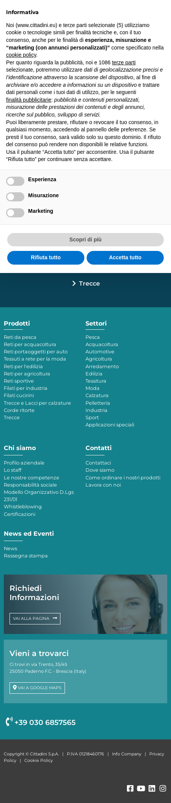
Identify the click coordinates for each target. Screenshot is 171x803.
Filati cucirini (19, 395)
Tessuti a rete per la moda (35, 359)
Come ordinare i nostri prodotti (123, 478)
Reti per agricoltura (27, 374)
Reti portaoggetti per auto (36, 351)
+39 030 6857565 (41, 722)
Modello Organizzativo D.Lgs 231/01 (39, 495)
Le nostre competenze (31, 478)
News (10, 548)
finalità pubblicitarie (28, 100)
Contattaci (98, 463)
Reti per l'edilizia (23, 366)
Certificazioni (19, 514)
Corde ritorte (19, 410)
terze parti (124, 62)
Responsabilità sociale (30, 485)
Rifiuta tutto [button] (46, 257)
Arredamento (102, 366)
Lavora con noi (103, 485)
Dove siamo (100, 470)
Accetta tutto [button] (125, 257)
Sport (92, 417)
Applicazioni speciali (110, 425)
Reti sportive (19, 381)
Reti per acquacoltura (30, 344)
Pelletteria (98, 403)
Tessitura (96, 381)
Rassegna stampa (26, 556)
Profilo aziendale (24, 463)
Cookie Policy (38, 760)
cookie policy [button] (21, 55)
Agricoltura (99, 359)
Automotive (100, 351)
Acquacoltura (102, 344)
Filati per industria (26, 388)
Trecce (89, 283)
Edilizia (94, 374)
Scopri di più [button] (86, 239)
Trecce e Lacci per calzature (37, 403)
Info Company (126, 754)
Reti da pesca (20, 337)
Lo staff (12, 470)
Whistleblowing (23, 506)
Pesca (93, 337)
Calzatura (97, 395)
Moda (93, 388)
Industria (97, 410)
